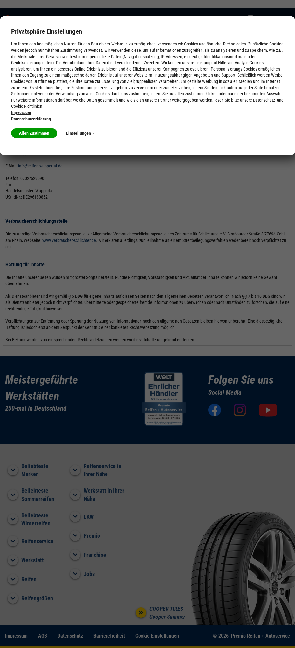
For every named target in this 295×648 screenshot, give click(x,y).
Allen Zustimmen (34, 133)
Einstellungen (80, 133)
